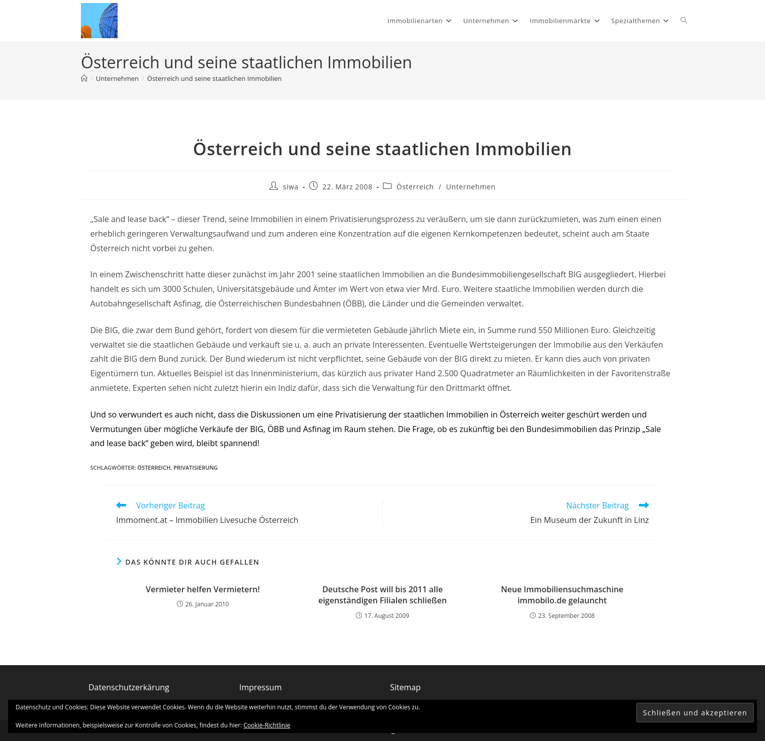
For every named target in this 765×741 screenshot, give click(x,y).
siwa (291, 186)
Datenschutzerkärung (128, 687)
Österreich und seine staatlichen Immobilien (214, 78)
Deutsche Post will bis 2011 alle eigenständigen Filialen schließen (382, 595)
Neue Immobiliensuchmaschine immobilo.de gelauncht (562, 595)
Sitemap (405, 687)
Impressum (260, 687)
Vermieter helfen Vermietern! (203, 589)
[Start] (84, 78)
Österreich (415, 186)
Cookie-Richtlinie (267, 725)
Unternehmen (471, 186)
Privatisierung (195, 467)
